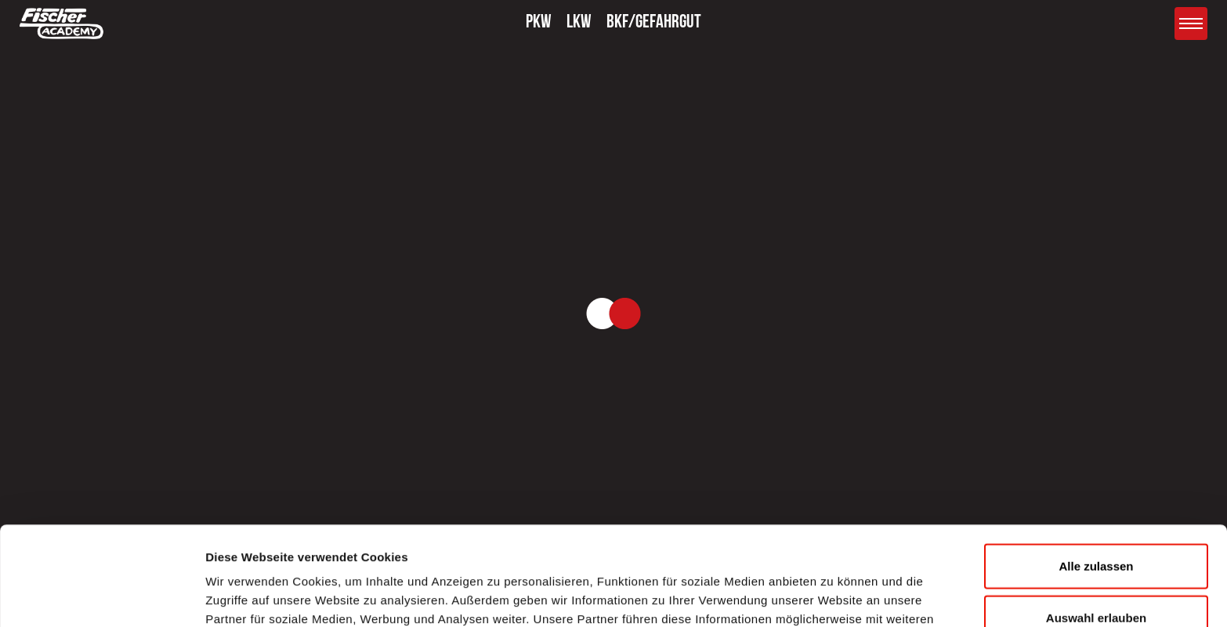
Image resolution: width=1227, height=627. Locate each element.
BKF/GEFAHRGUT (653, 23)
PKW (539, 23)
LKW (579, 23)
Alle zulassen (1096, 473)
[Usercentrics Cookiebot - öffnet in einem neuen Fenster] (101, 596)
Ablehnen (1096, 575)
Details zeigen (833, 596)
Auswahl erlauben (1096, 524)
